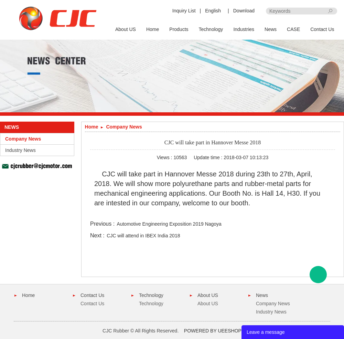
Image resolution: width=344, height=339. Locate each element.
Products (178, 29)
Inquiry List (184, 10)
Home (152, 29)
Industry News (20, 150)
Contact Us (322, 29)
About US (125, 29)
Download (244, 10)
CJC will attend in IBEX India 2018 (143, 235)
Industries (243, 29)
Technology (211, 29)
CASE (293, 29)
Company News (23, 139)
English (213, 10)
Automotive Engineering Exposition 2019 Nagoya (169, 224)
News (271, 29)
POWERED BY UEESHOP (212, 330)
